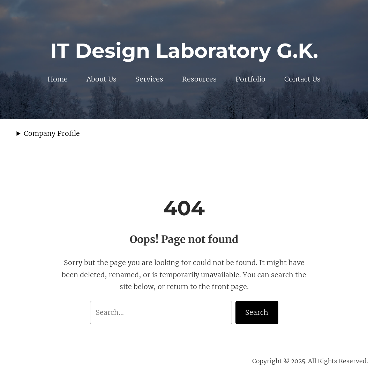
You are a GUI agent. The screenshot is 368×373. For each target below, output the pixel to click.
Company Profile (52, 133)
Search (256, 312)
